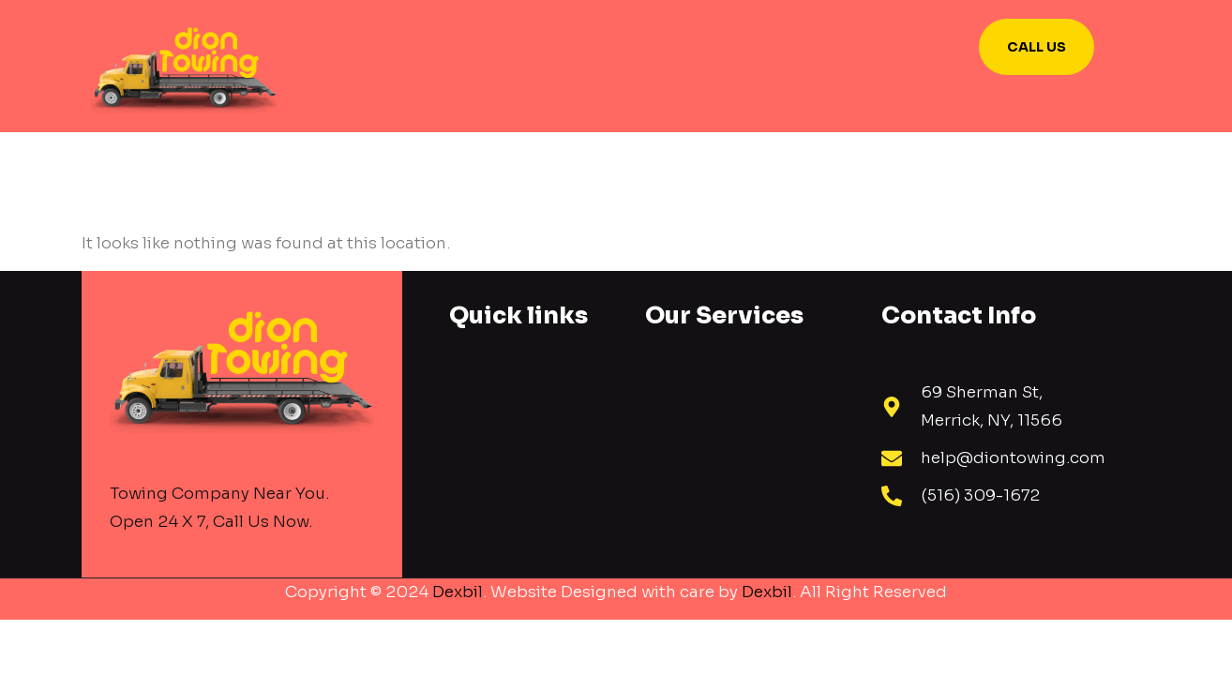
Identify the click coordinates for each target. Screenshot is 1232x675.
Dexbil (457, 592)
